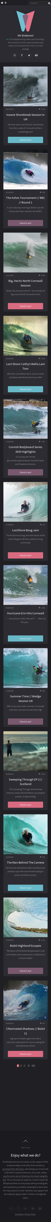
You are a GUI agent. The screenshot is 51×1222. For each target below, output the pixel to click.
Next (33, 1066)
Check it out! (25, 140)
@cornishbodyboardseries (19, 460)
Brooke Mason (27, 792)
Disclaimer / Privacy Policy (25, 1214)
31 (28, 1066)
